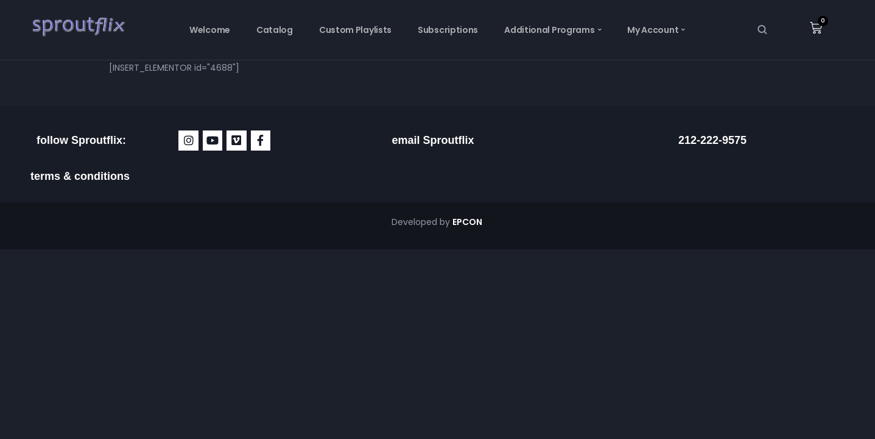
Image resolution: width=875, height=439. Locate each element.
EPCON (468, 222)
